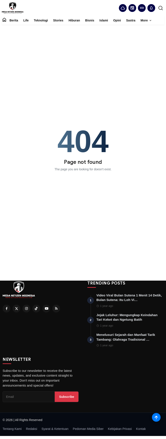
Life (26, 20)
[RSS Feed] (56, 308)
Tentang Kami (12, 430)
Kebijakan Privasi (120, 430)
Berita (14, 20)
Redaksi (31, 430)
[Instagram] (26, 308)
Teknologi (41, 20)
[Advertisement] (83, 55)
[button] (151, 8)
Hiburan (74, 20)
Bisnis (89, 20)
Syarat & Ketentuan (55, 430)
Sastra (131, 20)
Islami (103, 20)
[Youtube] (46, 308)
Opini (117, 20)
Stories (58, 20)
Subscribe (66, 398)
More (146, 20)
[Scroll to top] (156, 417)
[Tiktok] (36, 308)
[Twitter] (16, 308)
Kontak (141, 430)
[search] (160, 8)
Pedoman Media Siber (88, 430)
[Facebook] (6, 308)
